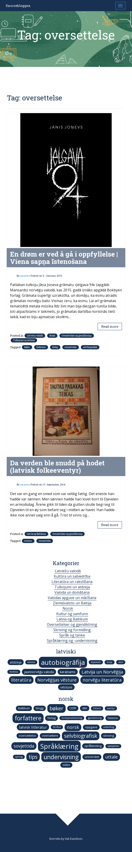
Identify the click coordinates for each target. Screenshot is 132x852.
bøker (27, 347)
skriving (108, 736)
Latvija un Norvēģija (102, 672)
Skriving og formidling (72, 629)
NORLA (57, 727)
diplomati (96, 662)
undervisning (61, 757)
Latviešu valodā (35, 335)
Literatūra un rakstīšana (72, 581)
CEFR (72, 708)
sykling (19, 756)
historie (113, 718)
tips (33, 756)
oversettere (50, 736)
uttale (111, 757)
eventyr (28, 540)
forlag (55, 347)
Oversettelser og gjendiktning (77, 335)
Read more (109, 326)
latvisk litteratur (33, 727)
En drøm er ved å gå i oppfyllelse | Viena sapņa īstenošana (64, 258)
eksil (120, 662)
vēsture (66, 687)
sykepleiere (113, 746)
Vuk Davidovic (73, 839)
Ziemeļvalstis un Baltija (72, 603)
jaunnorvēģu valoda (39, 672)
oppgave (91, 727)
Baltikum (24, 708)
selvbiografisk (90, 347)
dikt (84, 708)
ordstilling (108, 727)
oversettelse (71, 347)
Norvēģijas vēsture (57, 680)
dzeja (109, 662)
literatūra (21, 680)
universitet (92, 757)
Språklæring (59, 746)
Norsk (52, 335)
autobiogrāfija (63, 662)
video (66, 765)
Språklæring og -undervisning (72, 640)
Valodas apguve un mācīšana (72, 597)
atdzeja (15, 662)
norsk (73, 727)
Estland (97, 708)
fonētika (14, 671)
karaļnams (67, 672)
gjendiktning (95, 717)
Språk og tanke (72, 635)
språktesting (93, 746)
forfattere (41, 347)
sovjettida (24, 746)
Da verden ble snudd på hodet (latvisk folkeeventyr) (57, 466)
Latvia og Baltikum (36, 534)
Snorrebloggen (18, 5)
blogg (40, 708)
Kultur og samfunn (72, 613)
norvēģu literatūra (102, 680)
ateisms (31, 662)
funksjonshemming (72, 717)
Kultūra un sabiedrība (72, 576)
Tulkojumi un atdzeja (24, 340)
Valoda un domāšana (72, 592)
